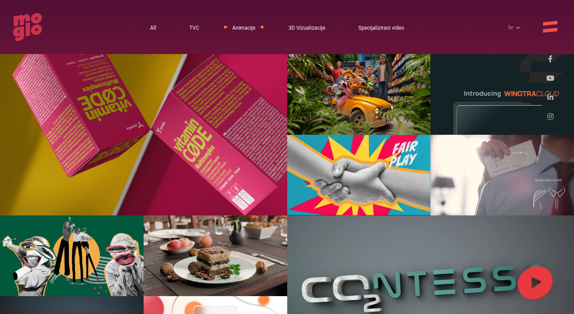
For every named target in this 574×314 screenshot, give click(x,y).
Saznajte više (440, 294)
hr (512, 27)
